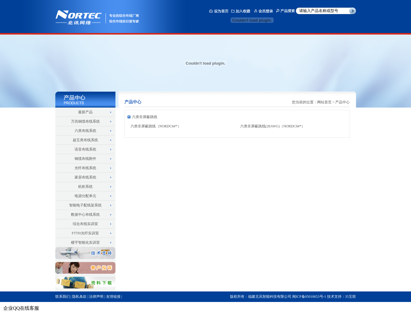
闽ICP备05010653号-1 (309, 296)
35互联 (350, 296)
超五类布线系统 (85, 140)
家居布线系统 (85, 177)
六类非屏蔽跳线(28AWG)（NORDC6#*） (272, 126)
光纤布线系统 (85, 168)
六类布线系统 (85, 131)
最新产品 (85, 112)
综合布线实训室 (85, 224)
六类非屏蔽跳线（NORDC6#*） (155, 126)
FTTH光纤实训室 (85, 233)
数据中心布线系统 (85, 214)
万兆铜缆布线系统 (85, 121)
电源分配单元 (85, 196)
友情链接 (113, 296)
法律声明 (96, 296)
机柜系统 (85, 186)
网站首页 (324, 102)
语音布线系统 (85, 149)
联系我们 (62, 296)
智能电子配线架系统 (85, 205)
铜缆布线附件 (85, 159)
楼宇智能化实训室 (85, 242)
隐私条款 (79, 296)
